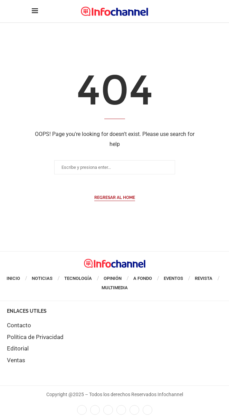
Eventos (173, 278)
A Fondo (142, 278)
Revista (203, 278)
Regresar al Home (114, 197)
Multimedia (115, 287)
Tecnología (78, 278)
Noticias (42, 278)
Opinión (113, 278)
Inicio (13, 278)
